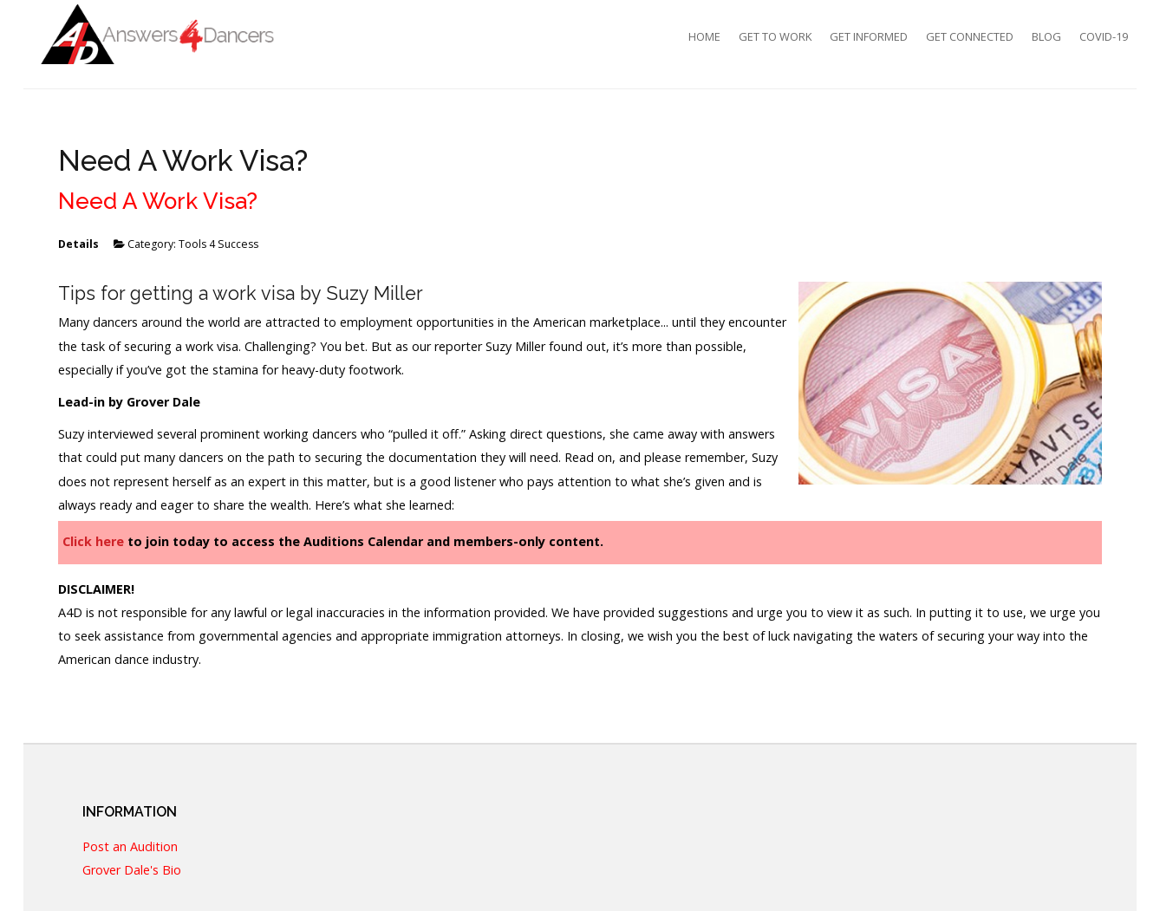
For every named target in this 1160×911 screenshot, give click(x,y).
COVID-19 (1103, 36)
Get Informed (869, 36)
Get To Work (775, 36)
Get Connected (969, 36)
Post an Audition (130, 847)
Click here (93, 541)
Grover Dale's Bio (131, 870)
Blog (1046, 36)
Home (704, 36)
